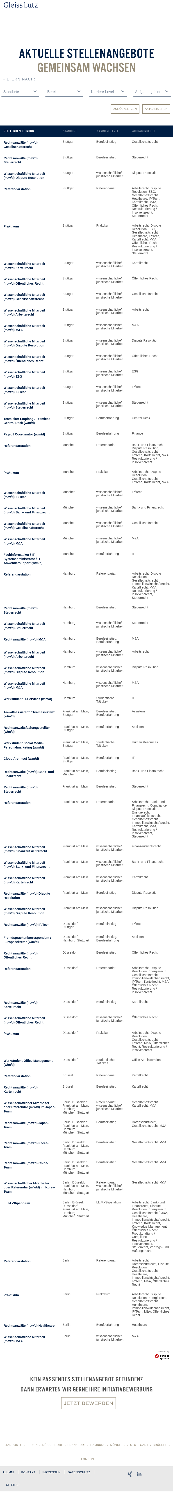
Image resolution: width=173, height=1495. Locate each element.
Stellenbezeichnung (19, 131)
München (117, 1445)
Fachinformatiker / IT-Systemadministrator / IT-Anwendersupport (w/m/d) (23, 559)
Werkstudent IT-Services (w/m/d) (28, 699)
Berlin (32, 1445)
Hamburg (98, 1445)
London (87, 1459)
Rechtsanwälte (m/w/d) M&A (25, 639)
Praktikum (11, 226)
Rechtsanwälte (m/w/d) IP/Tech (27, 924)
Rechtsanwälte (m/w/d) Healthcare (29, 1325)
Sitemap (13, 1487)
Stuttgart (139, 1445)
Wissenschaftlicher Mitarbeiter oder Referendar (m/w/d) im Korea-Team (29, 1187)
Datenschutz (82, 1473)
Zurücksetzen (125, 108)
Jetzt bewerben (88, 1403)
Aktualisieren (156, 108)
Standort (70, 131)
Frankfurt (77, 1445)
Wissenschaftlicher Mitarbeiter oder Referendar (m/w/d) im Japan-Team (29, 1107)
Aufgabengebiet (144, 131)
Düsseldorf (52, 1445)
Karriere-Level (108, 131)
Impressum (54, 1473)
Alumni (8, 1473)
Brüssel (160, 1445)
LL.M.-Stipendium (17, 1203)
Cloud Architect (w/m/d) (21, 758)
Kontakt (29, 1473)
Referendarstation (17, 189)
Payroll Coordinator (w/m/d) (24, 434)
